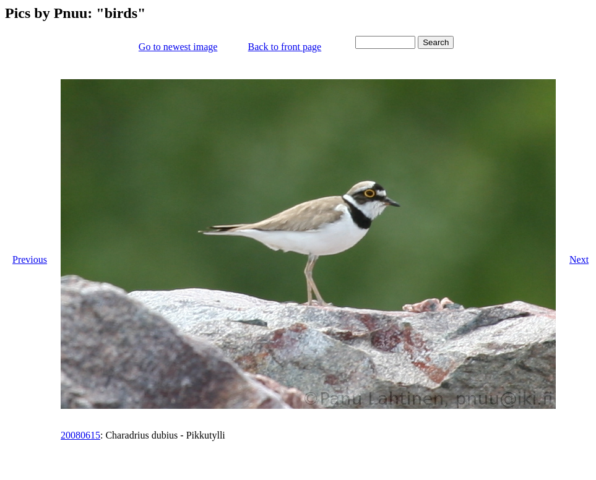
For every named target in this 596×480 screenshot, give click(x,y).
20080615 (80, 435)
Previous (29, 259)
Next (579, 259)
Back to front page (285, 46)
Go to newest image (178, 46)
